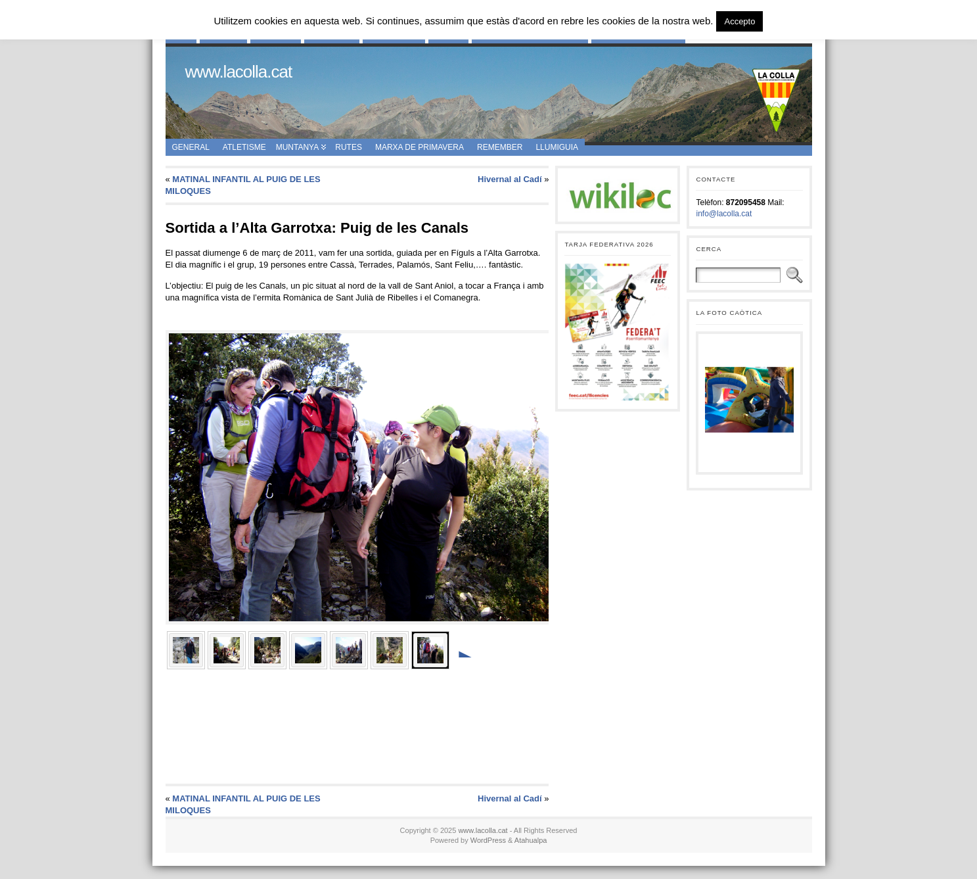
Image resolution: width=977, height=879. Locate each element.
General (191, 147)
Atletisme (244, 147)
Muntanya (297, 147)
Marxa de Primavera (419, 147)
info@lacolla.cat (724, 213)
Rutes (348, 147)
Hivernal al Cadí (510, 179)
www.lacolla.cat (238, 72)
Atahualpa (530, 840)
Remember (499, 147)
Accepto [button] (739, 21)
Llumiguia (556, 147)
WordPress (488, 840)
